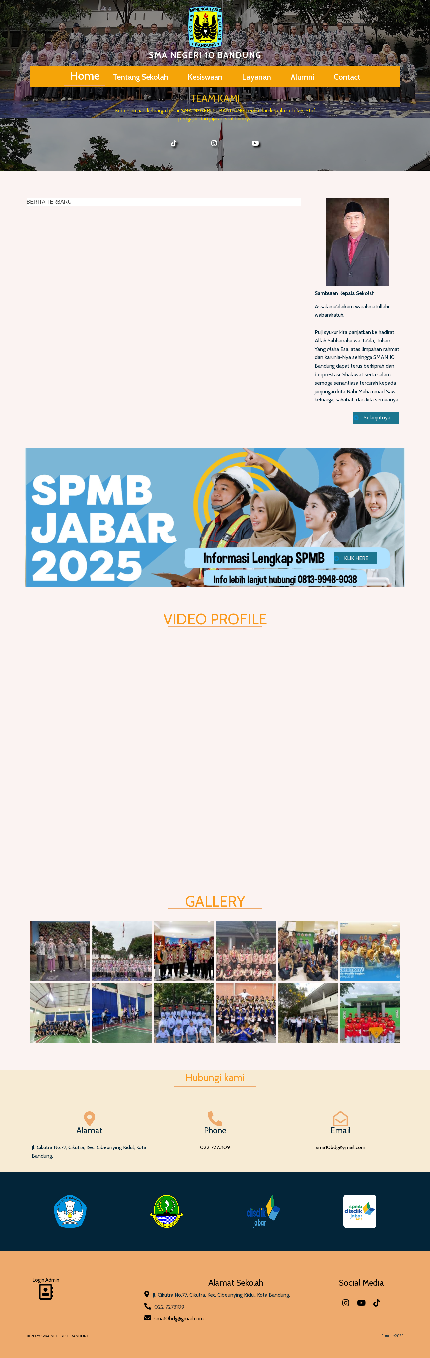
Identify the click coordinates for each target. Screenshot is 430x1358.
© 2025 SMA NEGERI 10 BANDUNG (58, 1336)
